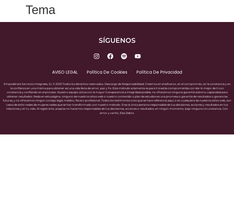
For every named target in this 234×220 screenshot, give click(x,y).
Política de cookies (107, 72)
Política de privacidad (159, 72)
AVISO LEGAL (65, 72)
